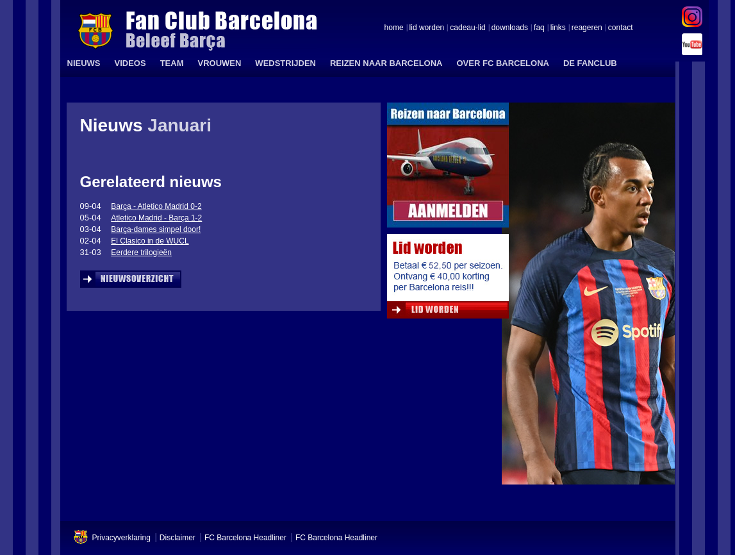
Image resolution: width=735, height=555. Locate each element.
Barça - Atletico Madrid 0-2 (156, 206)
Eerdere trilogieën (141, 252)
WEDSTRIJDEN (285, 63)
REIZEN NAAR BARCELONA (386, 63)
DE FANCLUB (590, 63)
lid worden (427, 28)
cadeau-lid (467, 28)
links (558, 28)
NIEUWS (84, 63)
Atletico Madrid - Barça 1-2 (156, 217)
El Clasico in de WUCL (149, 240)
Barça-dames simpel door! (156, 229)
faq (539, 28)
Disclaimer (177, 537)
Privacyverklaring (121, 537)
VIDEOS (130, 63)
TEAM (172, 63)
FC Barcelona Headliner (245, 537)
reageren (587, 28)
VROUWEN (219, 63)
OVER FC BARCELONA (502, 63)
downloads (509, 28)
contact (620, 28)
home (394, 28)
